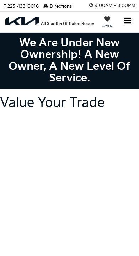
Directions (57, 6)
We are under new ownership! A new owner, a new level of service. (69, 61)
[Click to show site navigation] (128, 21)
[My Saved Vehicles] (107, 23)
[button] (23, 6)
